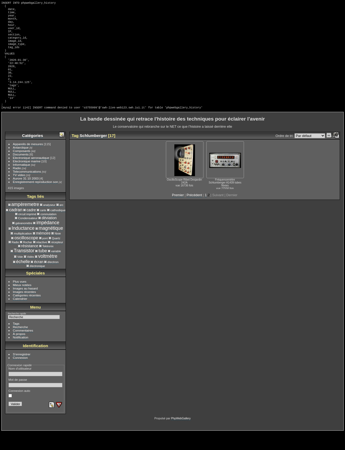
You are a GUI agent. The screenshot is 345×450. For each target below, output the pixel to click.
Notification (20, 355)
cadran (15, 227)
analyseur (49, 222)
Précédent (194, 213)
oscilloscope (26, 255)
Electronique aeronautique (31, 175)
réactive (41, 260)
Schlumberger (93, 153)
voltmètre (47, 274)
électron (53, 280)
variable (56, 269)
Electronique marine (27, 179)
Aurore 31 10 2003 (26, 196)
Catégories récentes (27, 313)
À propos (19, 351)
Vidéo (30, 274)
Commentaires (23, 348)
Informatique (21, 182)
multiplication (23, 251)
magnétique (51, 246)
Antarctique (21, 165)
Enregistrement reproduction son (35, 199)
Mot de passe (35, 400)
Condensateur (28, 236)
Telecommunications (27, 189)
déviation (49, 236)
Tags (16, 341)
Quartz (56, 256)
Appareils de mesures (28, 162)
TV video (19, 193)
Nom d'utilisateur (35, 389)
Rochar (27, 260)
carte (43, 228)
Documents (21, 172)
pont (45, 256)
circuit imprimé (27, 232)
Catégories (32, 153)
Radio (17, 186)
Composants (21, 169)
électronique (37, 284)
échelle (23, 279)
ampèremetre (25, 222)
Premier (178, 213)
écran (38, 280)
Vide (20, 274)
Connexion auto (19, 411)
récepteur (57, 260)
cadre (31, 228)
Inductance (23, 246)
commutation (48, 232)
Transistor (24, 268)
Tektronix (47, 264)
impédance (48, 240)
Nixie (58, 251)
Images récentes (24, 309)
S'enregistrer (21, 372)
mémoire (43, 251)
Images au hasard (25, 306)
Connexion (20, 375)
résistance (29, 264)
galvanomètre (23, 241)
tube (43, 268)
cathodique (58, 228)
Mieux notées (22, 303)
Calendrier (20, 316)
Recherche (20, 345)
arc (61, 222)
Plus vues (19, 299)
